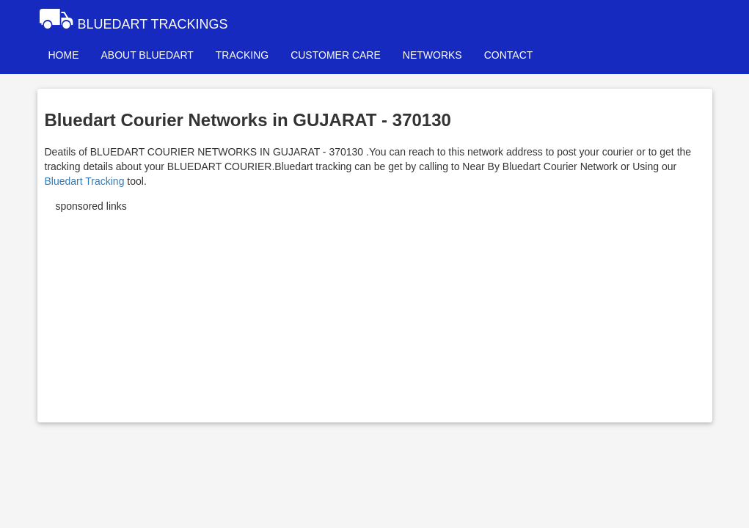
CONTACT (508, 55)
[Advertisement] (375, 312)
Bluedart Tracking (85, 181)
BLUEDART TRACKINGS (132, 18)
